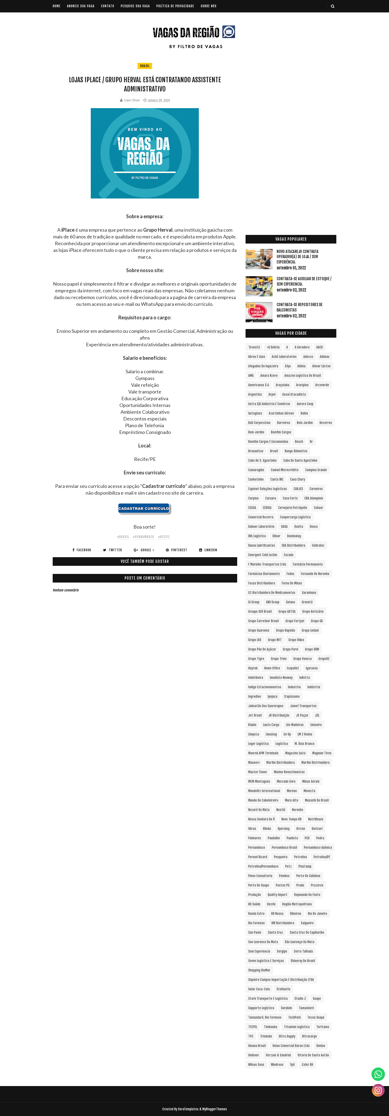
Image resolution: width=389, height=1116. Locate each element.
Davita (298, 527)
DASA (284, 527)
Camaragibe (256, 470)
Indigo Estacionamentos (264, 687)
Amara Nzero (269, 376)
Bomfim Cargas (281, 432)
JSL (317, 715)
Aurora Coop (305, 404)
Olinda (267, 829)
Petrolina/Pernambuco (263, 866)
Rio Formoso (256, 923)
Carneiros (316, 489)
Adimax (324, 357)
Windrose (277, 1065)
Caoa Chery (297, 479)
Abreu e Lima (256, 357)
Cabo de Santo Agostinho (300, 460)
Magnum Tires (321, 753)
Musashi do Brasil (317, 800)
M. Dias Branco (304, 744)
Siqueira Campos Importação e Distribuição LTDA (281, 980)
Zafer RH (307, 1065)
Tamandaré (306, 1008)
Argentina (255, 394)
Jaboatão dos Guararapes (265, 706)
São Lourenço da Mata (299, 942)
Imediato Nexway (281, 678)
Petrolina (300, 857)
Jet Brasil (255, 715)
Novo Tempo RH (291, 819)
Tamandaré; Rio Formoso (264, 1017)
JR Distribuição (279, 715)
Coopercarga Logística (295, 517)
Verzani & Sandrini (278, 1055)
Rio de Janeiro (317, 914)
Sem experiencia (259, 951)
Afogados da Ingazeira (263, 366)
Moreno (292, 791)
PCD (307, 838)
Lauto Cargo (271, 725)
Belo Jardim (305, 423)
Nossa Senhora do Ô (261, 819)
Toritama (322, 1027)
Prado (300, 885)
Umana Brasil (257, 1046)
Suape (317, 999)
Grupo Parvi (290, 649)
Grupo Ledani (310, 630)
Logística (282, 744)
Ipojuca (272, 696)
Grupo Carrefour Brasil (263, 621)
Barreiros (283, 423)
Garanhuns (309, 593)
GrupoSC (324, 659)
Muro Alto (291, 800)
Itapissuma (292, 696)
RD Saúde (254, 904)
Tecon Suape (315, 1017)
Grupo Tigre (256, 659)
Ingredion (254, 696)
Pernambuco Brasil (284, 847)
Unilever (253, 1055)
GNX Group (272, 602)
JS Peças (302, 715)
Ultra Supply (287, 1036)
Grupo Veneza (302, 659)
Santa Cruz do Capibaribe (307, 932)
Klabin (252, 725)
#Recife (164, 537)
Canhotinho (256, 479)
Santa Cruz (275, 932)
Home (57, 6)
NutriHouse (315, 819)
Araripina (302, 385)
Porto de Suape (258, 885)
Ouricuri (317, 829)
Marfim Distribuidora (280, 763)
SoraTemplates (188, 1109)
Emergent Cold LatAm (262, 555)
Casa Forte (290, 498)
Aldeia (301, 366)
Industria (294, 687)
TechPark (294, 1017)
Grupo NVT (275, 640)
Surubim (286, 1008)
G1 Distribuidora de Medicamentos (271, 593)
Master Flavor (257, 772)
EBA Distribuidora (293, 545)
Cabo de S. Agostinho (262, 460)
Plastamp (305, 866)
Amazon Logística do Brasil (302, 376)
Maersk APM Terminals (263, 753)
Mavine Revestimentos (289, 772)
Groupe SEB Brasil (260, 612)
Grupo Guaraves (258, 630)
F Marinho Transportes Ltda (267, 564)
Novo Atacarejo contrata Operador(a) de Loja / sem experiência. (297, 256)
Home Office (272, 668)
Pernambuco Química (318, 847)
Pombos (284, 876)
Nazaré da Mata (259, 810)
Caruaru (270, 498)
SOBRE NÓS (209, 6)
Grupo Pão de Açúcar (262, 649)
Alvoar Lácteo (321, 366)
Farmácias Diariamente (264, 574)
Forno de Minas (292, 583)
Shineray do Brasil (303, 961)
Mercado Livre (286, 781)
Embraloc (318, 545)
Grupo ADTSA (287, 612)
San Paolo (254, 932)
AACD (319, 347)
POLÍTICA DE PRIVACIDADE (175, 6)
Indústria (313, 687)
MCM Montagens (259, 781)
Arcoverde (322, 385)
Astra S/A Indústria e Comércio (269, 404)
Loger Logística (258, 744)
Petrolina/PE (322, 857)
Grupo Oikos (296, 640)
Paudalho (274, 838)
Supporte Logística (261, 1008)
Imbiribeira (255, 678)
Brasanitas (255, 451)
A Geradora (302, 347)
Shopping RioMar (259, 970)
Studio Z (300, 999)
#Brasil (123, 537)
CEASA (252, 508)
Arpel (272, 394)
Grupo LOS (254, 640)
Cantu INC (276, 479)
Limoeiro (316, 725)
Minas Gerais (311, 781)
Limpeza (253, 734)
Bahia (304, 413)
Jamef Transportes (303, 706)
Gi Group (253, 602)
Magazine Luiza (295, 753)
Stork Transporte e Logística (268, 999)
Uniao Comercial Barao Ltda (291, 1046)
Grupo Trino (279, 659)
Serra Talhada (303, 951)
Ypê (292, 1065)
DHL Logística (257, 536)
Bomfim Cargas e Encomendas (268, 442)
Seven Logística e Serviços (266, 961)
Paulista (292, 838)
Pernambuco (256, 847)
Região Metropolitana (297, 904)
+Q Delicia (273, 347)
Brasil (144, 66)
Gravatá (307, 602)
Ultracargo (309, 1036)
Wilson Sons (256, 1065)
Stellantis (283, 989)
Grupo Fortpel (295, 621)
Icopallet (293, 668)
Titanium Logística (297, 1027)
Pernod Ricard (257, 857)
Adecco (308, 357)
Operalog (284, 829)
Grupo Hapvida (285, 630)
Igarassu (312, 668)
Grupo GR (317, 621)
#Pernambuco (143, 537)
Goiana (290, 602)
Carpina (253, 498)
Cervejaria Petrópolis (292, 508)
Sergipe (282, 951)
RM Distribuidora (282, 923)
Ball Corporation (259, 423)
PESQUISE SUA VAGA (135, 6)
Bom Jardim (256, 432)
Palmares (254, 838)
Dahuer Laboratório (261, 527)
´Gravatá (254, 347)
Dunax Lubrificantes (261, 545)
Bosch (299, 442)
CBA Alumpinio (313, 498)
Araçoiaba (282, 385)
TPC (250, 1036)
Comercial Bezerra (260, 517)
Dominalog (294, 536)
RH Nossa (277, 914)
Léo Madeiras (295, 725)
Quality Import (277, 895)
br (311, 442)
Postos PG (283, 885)
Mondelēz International (264, 791)
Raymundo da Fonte (307, 895)
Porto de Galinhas (308, 876)
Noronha (297, 810)
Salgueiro (307, 923)
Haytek (252, 668)
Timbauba (270, 1027)
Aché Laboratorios (284, 357)
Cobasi (318, 508)
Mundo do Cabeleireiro (263, 800)
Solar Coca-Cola (259, 989)
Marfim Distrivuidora (315, 763)
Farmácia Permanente (308, 564)
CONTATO (107, 6)
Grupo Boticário (313, 612)
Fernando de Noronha (315, 574)
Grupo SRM (312, 649)
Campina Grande (316, 470)
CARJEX (298, 489)
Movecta (309, 791)
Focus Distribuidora (261, 583)
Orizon (300, 829)
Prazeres (317, 885)
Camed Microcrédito (285, 470)
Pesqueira (280, 857)
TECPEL (252, 1027)
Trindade (266, 1036)
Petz (288, 866)
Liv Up (287, 734)
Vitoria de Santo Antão (313, 1055)
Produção (254, 895)
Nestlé (280, 810)
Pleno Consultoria (260, 876)
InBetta (304, 678)
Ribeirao (295, 914)
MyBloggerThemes (214, 1109)
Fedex (290, 574)
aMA (251, 376)
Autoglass (255, 413)
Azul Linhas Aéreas (281, 413)
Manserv (254, 763)
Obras (252, 829)
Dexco (314, 527)
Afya (288, 366)
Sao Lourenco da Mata (263, 942)
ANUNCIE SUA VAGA (81, 6)
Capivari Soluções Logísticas (267, 489)
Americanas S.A (258, 385)
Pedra (320, 838)
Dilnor (276, 536)
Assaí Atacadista (294, 394)
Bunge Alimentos (296, 451)
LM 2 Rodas (305, 734)
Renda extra (256, 914)
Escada (288, 555)
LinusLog (271, 734)
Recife (271, 904)
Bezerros (326, 423)
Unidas (320, 1046)
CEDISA (267, 508)
